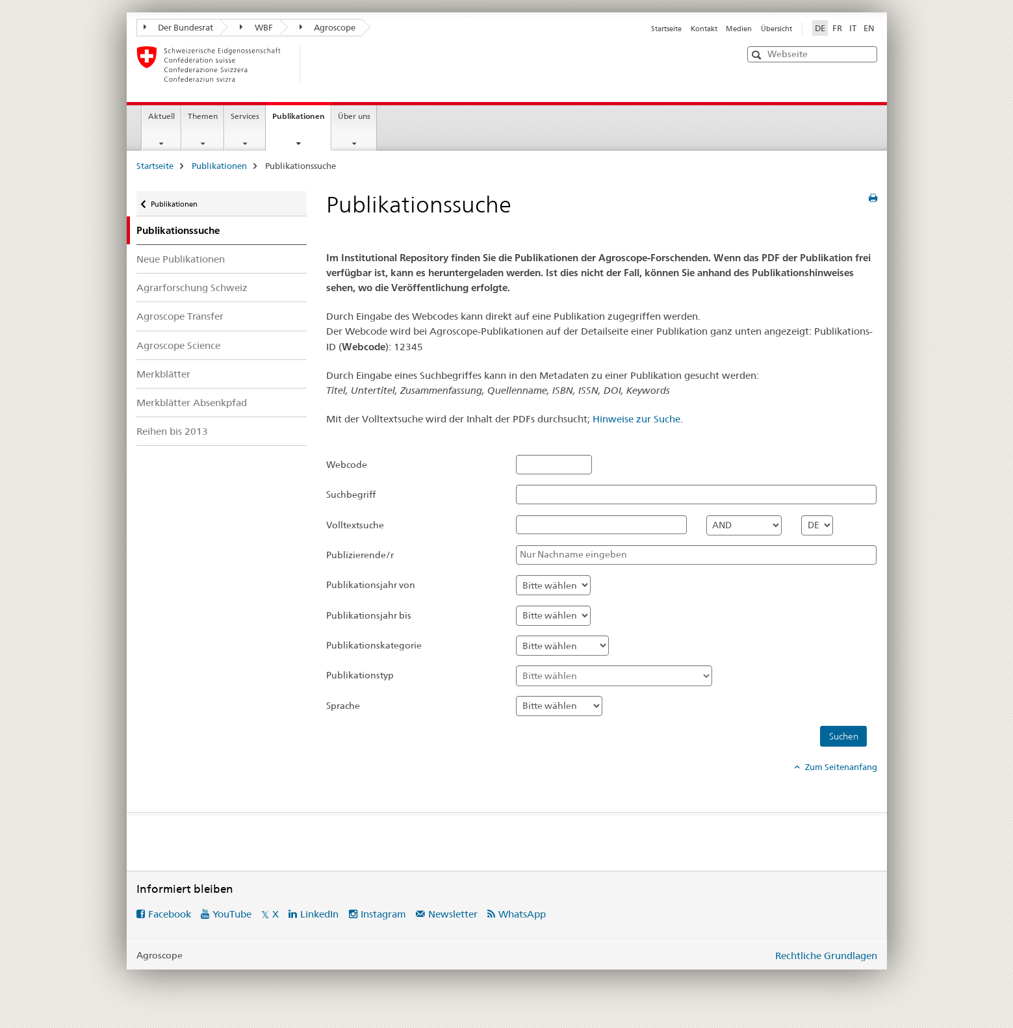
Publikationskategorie (374, 645)
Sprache (343, 705)
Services (245, 116)
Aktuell (161, 116)
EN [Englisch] (869, 28)
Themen (203, 116)
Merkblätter (163, 374)
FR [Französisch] (837, 28)
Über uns (354, 116)
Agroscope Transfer (180, 316)
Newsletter (453, 914)
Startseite (666, 28)
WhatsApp (522, 914)
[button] (758, 55)
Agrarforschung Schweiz (192, 287)
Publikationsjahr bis (368, 615)
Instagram (383, 914)
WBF (256, 27)
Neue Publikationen (180, 259)
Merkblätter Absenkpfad (191, 402)
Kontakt (704, 28)
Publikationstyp (360, 675)
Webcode (346, 464)
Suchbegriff (351, 494)
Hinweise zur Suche (636, 419)
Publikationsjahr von (370, 585)
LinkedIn (319, 914)
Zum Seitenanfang (840, 767)
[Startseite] (321, 64)
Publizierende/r (360, 555)
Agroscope (328, 27)
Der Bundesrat (179, 27)
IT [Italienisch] (852, 28)
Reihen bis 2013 (172, 431)
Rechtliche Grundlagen (826, 955)
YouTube (231, 914)
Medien (739, 28)
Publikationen (301, 120)
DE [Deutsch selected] (820, 28)
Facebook (169, 914)
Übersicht (776, 28)
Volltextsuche (355, 525)
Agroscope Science (178, 345)
